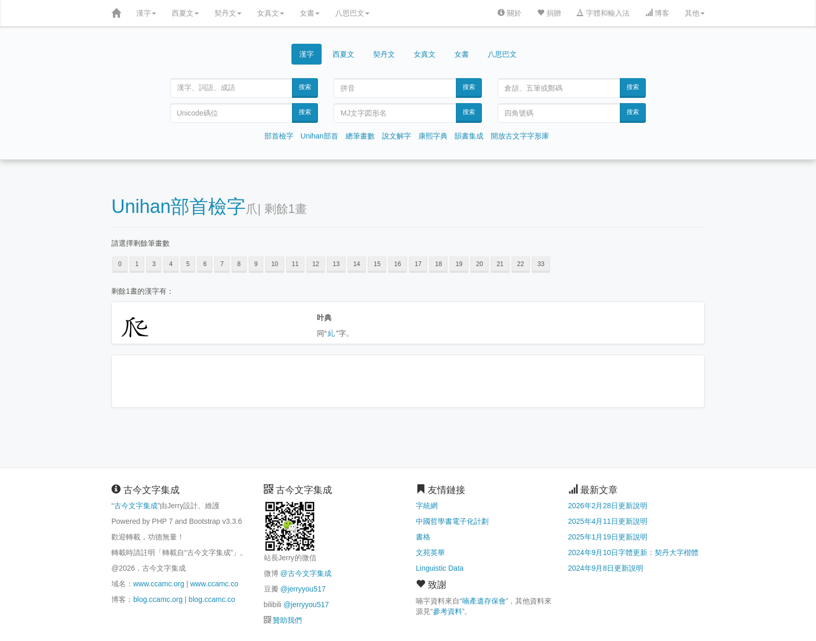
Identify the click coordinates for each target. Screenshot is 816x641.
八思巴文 (352, 13)
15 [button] (377, 264)
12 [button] (315, 264)
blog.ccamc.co (211, 599)
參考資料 (447, 611)
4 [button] (171, 264)
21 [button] (499, 264)
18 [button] (438, 264)
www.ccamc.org (158, 584)
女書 (310, 13)
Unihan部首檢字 (178, 206)
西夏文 (185, 13)
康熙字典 (433, 136)
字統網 (427, 505)
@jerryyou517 (302, 589)
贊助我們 (287, 620)
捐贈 (549, 13)
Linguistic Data (440, 568)
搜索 (305, 87)
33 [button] (541, 264)
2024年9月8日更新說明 (606, 568)
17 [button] (418, 264)
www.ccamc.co (214, 584)
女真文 (270, 13)
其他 (695, 13)
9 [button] (256, 264)
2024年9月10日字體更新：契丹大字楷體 (633, 552)
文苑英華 (430, 552)
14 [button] (356, 264)
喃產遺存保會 (484, 601)
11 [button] (295, 264)
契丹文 (227, 13)
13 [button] (336, 264)
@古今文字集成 (305, 573)
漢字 (146, 13)
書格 (423, 537)
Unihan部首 (319, 136)
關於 (509, 13)
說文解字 (396, 136)
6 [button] (205, 264)
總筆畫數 (360, 136)
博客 (657, 13)
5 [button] (188, 264)
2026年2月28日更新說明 (608, 505)
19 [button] (458, 264)
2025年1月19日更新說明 (608, 537)
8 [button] (239, 264)
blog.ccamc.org (158, 599)
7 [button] (222, 264)
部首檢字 (279, 136)
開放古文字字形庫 (520, 136)
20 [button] (479, 264)
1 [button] (137, 264)
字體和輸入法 (603, 13)
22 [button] (520, 264)
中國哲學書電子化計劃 (452, 521)
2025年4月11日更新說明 (608, 521)
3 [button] (154, 264)
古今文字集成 (136, 505)
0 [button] (120, 264)
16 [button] (397, 264)
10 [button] (274, 264)
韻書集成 (468, 136)
